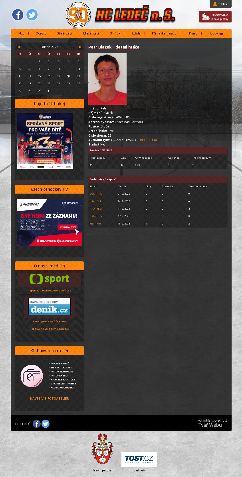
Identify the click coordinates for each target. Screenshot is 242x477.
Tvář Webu (210, 425)
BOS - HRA (96, 193)
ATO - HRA (96, 208)
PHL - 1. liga (148, 140)
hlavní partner (103, 470)
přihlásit (223, 4)
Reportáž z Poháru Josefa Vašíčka (49, 290)
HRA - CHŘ (96, 201)
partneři (139, 470)
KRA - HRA (95, 223)
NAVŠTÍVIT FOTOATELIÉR (49, 398)
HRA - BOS (96, 216)
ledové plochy (219, 16)
